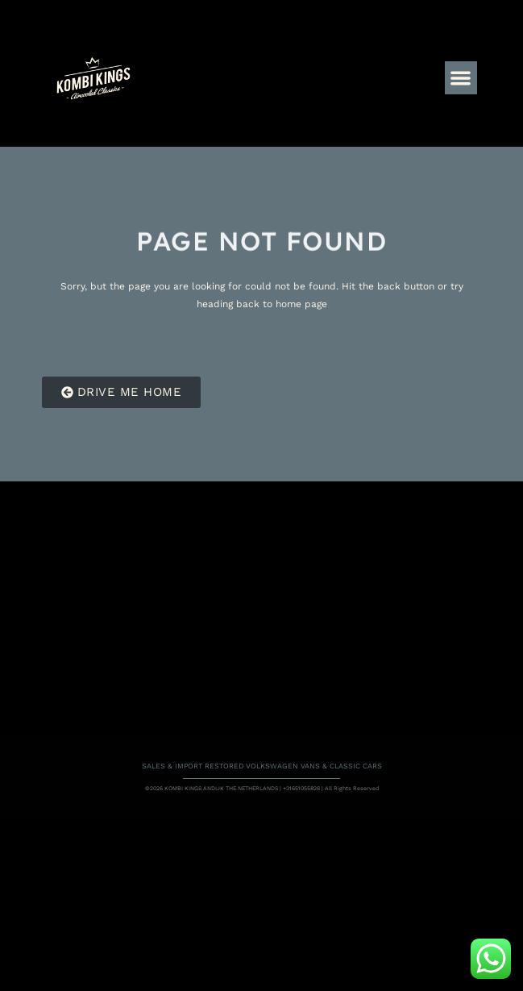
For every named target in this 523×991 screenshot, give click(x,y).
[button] (461, 77)
